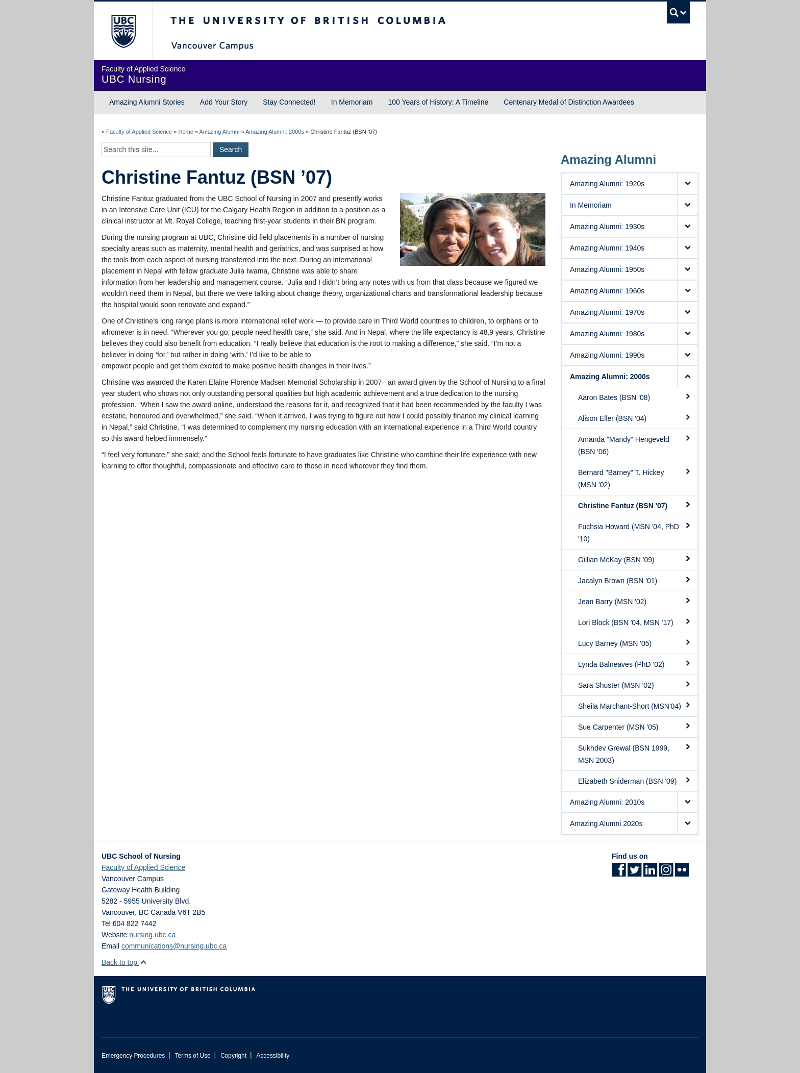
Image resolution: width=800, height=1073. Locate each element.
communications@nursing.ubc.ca (174, 946)
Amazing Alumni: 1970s (607, 312)
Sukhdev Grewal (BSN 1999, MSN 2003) (634, 753)
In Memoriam (352, 102)
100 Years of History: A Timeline (438, 102)
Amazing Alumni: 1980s (607, 334)
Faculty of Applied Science (139, 132)
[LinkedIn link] (650, 873)
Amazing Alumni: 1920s (607, 184)
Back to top (124, 962)
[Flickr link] (682, 873)
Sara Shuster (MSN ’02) (634, 684)
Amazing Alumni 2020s (606, 823)
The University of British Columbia (123, 31)
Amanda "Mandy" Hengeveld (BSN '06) (634, 445)
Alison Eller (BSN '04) (634, 417)
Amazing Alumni (219, 132)
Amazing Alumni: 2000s (274, 132)
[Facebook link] (619, 873)
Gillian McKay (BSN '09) (634, 559)
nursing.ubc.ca (152, 935)
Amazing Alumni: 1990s (607, 355)
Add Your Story (223, 102)
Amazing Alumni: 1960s (607, 291)
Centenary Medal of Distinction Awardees (569, 102)
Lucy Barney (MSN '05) (634, 642)
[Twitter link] (634, 873)
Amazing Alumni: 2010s (607, 802)
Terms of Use (193, 1055)
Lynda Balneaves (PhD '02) (634, 663)
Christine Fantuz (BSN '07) (634, 505)
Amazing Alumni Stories (147, 102)
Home (185, 132)
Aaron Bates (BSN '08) (634, 397)
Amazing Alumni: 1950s (607, 269)
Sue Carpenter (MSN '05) (634, 726)
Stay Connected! (289, 102)
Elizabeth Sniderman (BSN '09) (634, 780)
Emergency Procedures (133, 1055)
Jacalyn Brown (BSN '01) (634, 580)
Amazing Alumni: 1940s (607, 248)
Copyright (233, 1055)
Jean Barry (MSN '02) (634, 601)
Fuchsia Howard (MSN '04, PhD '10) (634, 532)
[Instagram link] (666, 873)
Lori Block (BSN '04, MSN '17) (634, 622)
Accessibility (272, 1055)
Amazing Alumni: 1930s (607, 226)
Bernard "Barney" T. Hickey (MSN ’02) (634, 478)
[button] (687, 183)
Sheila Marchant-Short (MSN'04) (634, 705)
